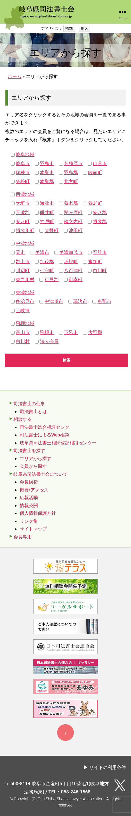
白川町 (100, 270)
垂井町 (47, 212)
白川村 (23, 341)
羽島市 (47, 163)
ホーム (14, 76)
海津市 (47, 203)
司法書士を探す (29, 450)
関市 (20, 252)
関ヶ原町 (73, 212)
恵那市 (104, 301)
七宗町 (47, 270)
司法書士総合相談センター (47, 427)
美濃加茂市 (71, 252)
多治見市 (25, 301)
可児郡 (52, 279)
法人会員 (49, 341)
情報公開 (29, 505)
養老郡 (71, 203)
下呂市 (71, 332)
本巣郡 (47, 181)
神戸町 (47, 221)
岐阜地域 (25, 154)
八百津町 (73, 270)
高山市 (23, 332)
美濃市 (42, 252)
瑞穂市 (23, 172)
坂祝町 (71, 261)
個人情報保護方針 (38, 513)
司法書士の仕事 (29, 403)
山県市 (100, 163)
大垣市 (23, 203)
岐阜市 (23, 163)
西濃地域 (25, 194)
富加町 (95, 261)
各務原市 (73, 163)
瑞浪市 (80, 301)
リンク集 (29, 521)
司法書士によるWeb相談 (44, 435)
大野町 (52, 230)
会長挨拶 (29, 482)
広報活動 (29, 497)
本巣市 (47, 172)
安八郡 (100, 212)
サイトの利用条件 (107, 767)
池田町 (76, 230)
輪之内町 (73, 221)
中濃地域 (25, 243)
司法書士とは (33, 411)
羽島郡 (71, 172)
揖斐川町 (25, 230)
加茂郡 (47, 261)
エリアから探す (35, 458)
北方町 (71, 181)
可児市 (100, 252)
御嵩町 (76, 279)
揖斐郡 (100, 221)
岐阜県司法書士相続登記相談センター (58, 442)
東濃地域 (25, 292)
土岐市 (23, 310)
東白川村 (25, 279)
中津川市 (54, 301)
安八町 (23, 221)
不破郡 (23, 212)
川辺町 (23, 270)
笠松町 (23, 181)
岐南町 (95, 172)
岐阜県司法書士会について (40, 474)
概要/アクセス (34, 489)
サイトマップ (33, 529)
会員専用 (22, 536)
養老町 (95, 203)
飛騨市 (47, 332)
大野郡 (95, 332)
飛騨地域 (25, 323)
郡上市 (23, 261)
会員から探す (33, 466)
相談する (22, 419)
